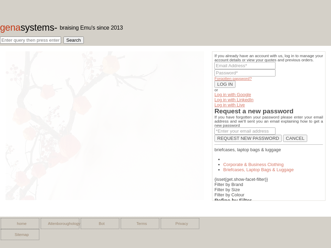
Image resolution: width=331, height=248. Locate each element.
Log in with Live (229, 104)
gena (27, 27)
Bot (102, 223)
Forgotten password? (233, 78)
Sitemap (21, 234)
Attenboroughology (62, 223)
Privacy (181, 223)
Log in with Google (232, 94)
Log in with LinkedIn (233, 99)
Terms (142, 223)
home (22, 223)
